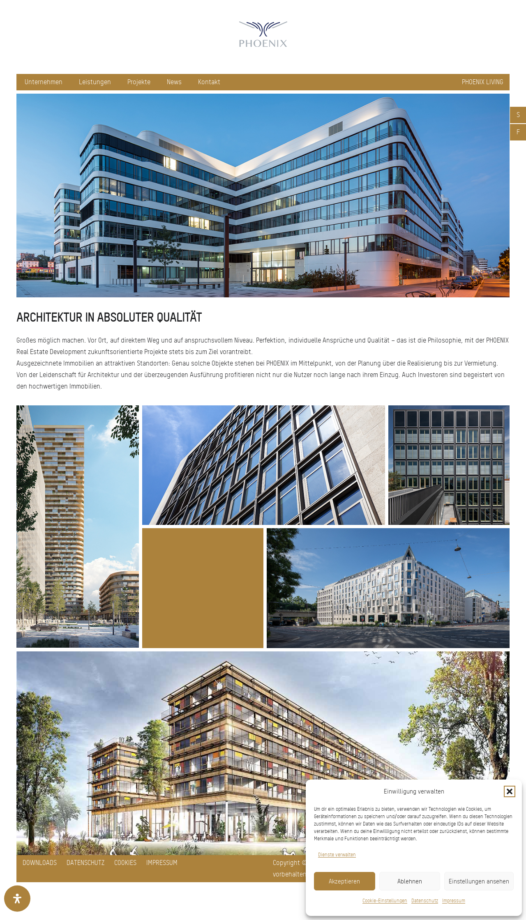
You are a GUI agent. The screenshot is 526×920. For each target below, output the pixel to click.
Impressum (453, 901)
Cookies (125, 863)
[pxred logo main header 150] (263, 37)
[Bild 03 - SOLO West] (263, 465)
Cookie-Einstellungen (384, 901)
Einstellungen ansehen (479, 881)
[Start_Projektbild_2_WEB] (388, 588)
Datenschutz (424, 901)
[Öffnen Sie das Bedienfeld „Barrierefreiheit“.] (17, 899)
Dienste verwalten (337, 855)
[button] (509, 791)
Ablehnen (409, 881)
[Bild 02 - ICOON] (77, 526)
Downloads (40, 863)
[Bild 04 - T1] (449, 465)
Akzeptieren (344, 881)
